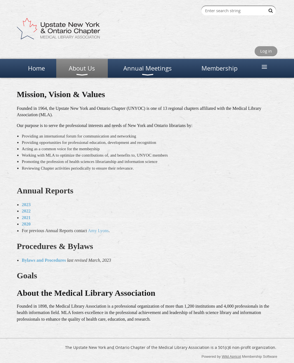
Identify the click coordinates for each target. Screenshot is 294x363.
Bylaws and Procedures (44, 260)
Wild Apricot (231, 356)
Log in (266, 51)
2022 (26, 211)
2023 (26, 204)
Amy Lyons (98, 230)
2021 (26, 217)
